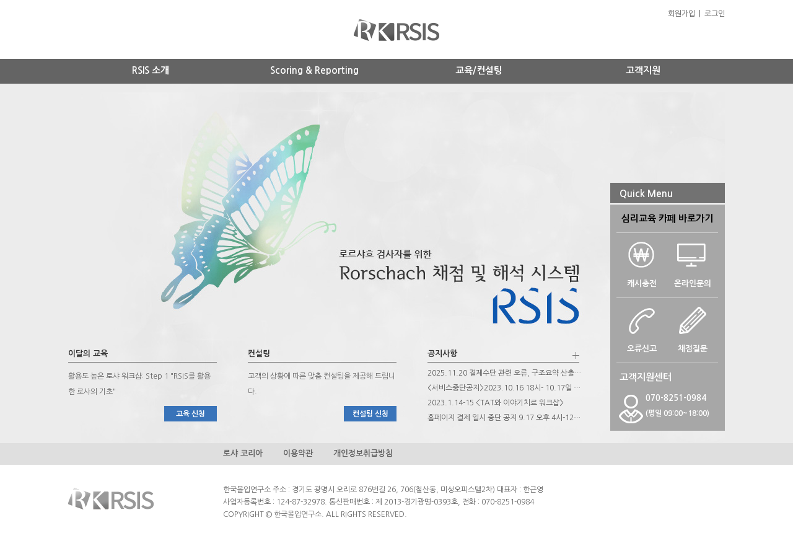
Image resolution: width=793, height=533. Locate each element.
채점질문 (692, 345)
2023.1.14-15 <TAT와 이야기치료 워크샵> (495, 403)
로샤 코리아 (243, 453)
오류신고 (641, 345)
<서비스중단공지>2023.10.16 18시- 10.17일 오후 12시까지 (504, 388)
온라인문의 (692, 279)
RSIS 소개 (150, 70)
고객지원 (643, 70)
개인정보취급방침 (363, 453)
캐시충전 (641, 279)
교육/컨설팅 (478, 70)
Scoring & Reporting (314, 70)
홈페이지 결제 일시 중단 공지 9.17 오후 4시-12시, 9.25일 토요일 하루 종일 (504, 417)
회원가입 (681, 13)
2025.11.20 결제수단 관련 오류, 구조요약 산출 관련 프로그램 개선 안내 (504, 373)
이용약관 (298, 453)
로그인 (714, 13)
